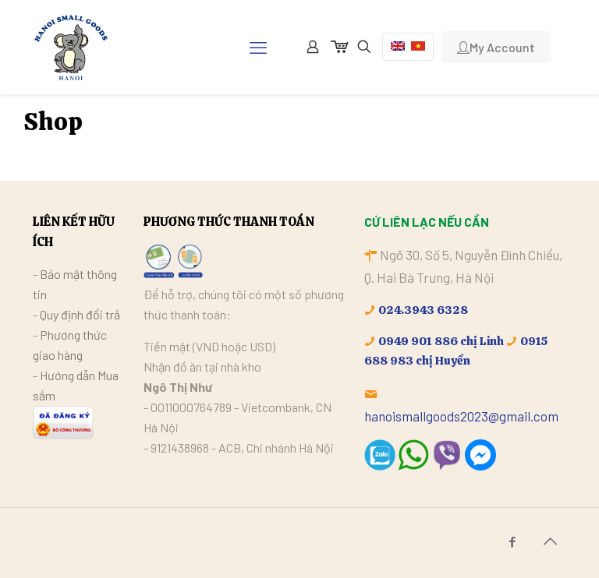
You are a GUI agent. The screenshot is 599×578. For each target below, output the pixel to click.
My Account (496, 47)
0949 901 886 (418, 341)
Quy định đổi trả (80, 314)
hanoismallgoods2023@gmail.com (461, 416)
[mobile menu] (258, 46)
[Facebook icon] (512, 541)
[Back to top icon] (549, 540)
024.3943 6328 (423, 310)
